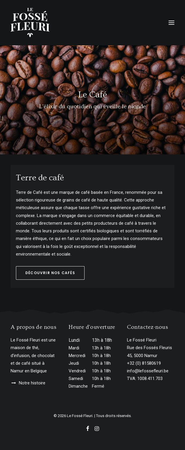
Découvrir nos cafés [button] (50, 272)
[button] (171, 22)
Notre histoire (32, 383)
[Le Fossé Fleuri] (30, 22)
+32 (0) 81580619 (144, 363)
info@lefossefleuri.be (148, 371)
